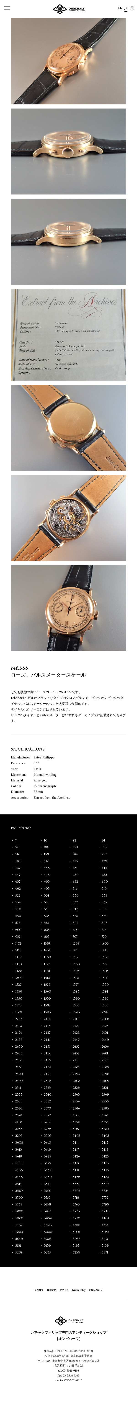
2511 (18, 1088)
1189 (47, 943)
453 (104, 875)
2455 (18, 1053)
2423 (105, 1026)
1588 (105, 1005)
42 (74, 840)
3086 (76, 1115)
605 (47, 930)
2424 (18, 1033)
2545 (76, 1095)
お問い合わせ (96, 1290)
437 (17, 868)
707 (75, 937)
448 (46, 875)
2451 (47, 1047)
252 (104, 854)
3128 (105, 1115)
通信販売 (51, 1290)
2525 (47, 1088)
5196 (105, 1246)
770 (104, 937)
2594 (19, 1115)
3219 (47, 1122)
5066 (76, 1239)
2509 (105, 1081)
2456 (47, 1053)
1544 (105, 991)
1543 (76, 991)
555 (104, 909)
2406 (105, 1019)
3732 (105, 1198)
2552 (47, 1101)
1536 (18, 991)
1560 (76, 999)
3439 (48, 1170)
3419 (18, 1156)
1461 (76, 957)
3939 (76, 1211)
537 (75, 902)
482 (75, 882)
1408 (105, 943)
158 (46, 854)
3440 (76, 1170)
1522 (18, 985)
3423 (47, 1156)
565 (46, 916)
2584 (76, 1108)
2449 (105, 1040)
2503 (47, 1081)
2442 (76, 1040)
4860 (19, 1232)
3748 (76, 1204)
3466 (76, 1177)
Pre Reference (21, 828)
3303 (48, 1136)
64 (103, 840)
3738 (47, 1204)
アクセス (64, 1290)
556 (18, 916)
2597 (47, 1115)
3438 (19, 1170)
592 (75, 923)
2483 (47, 1067)
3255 (18, 1129)
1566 (105, 999)
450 (75, 875)
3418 (105, 1150)
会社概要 (39, 1290)
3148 (18, 1122)
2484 (76, 1067)
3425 (105, 1156)
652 (18, 937)
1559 (47, 999)
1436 (76, 950)
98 (46, 847)
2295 (18, 1019)
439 (75, 868)
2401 (47, 1019)
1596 (76, 1012)
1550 (18, 999)
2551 (18, 1101)
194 (75, 854)
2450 (19, 1047)
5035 (105, 1232)
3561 (76, 1184)
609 (76, 930)
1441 (105, 950)
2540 (47, 1095)
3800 (19, 1211)
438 (46, 868)
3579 (105, 1184)
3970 (76, 1218)
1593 (47, 1012)
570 (75, 916)
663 (46, 937)
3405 (105, 1136)
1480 (76, 964)
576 (17, 923)
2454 (105, 1047)
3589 (19, 1191)
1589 (18, 1012)
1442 (18, 957)
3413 (105, 1143)
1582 (47, 1005)
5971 (105, 1252)
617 (104, 930)
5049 (19, 1239)
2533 (18, 1095)
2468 (18, 1060)
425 (75, 861)
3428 (18, 1163)
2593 (105, 1108)
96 (17, 847)
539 (104, 902)
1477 (47, 964)
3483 (105, 1177)
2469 (47, 1060)
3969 (48, 1218)
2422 (76, 1026)
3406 (19, 1143)
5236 (76, 1252)
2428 (76, 1033)
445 (104, 868)
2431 (105, 1033)
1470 (18, 964)
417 (46, 861)
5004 (76, 1232)
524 (46, 895)
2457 (76, 1053)
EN (120, 8)
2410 (18, 1026)
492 (18, 889)
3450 (48, 1177)
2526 (76, 1088)
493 (47, 889)
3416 (47, 1150)
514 (75, 889)
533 (104, 895)
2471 (76, 1060)
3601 (47, 1191)
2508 (76, 1081)
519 (104, 889)
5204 (19, 1252)
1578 (18, 1005)
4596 (48, 1225)
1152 (18, 943)
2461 (105, 1053)
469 (47, 882)
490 (105, 882)
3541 (47, 1184)
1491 (47, 971)
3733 (18, 1204)
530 (75, 895)
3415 (18, 1150)
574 (104, 916)
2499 (19, 1081)
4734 (105, 1225)
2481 (18, 1067)
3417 (76, 1150)
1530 (105, 985)
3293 (19, 1136)
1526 (47, 985)
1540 (47, 991)
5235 (47, 1252)
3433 (105, 1163)
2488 (105, 1067)
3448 (19, 1177)
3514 (18, 1184)
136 (104, 847)
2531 (105, 1088)
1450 (47, 957)
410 (17, 861)
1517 (104, 978)
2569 (19, 1108)
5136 (47, 1246)
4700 (76, 1225)
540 (18, 909)
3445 (105, 1170)
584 (46, 923)
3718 (76, 1198)
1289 (76, 943)
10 (45, 840)
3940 (105, 1211)
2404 (76, 1019)
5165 (76, 1246)
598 (104, 923)
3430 (76, 1163)
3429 (47, 1163)
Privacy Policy (78, 1290)
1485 (105, 964)
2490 (19, 1074)
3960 (19, 1218)
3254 (105, 1122)
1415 (18, 950)
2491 (47, 1074)
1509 (18, 978)
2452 (76, 1047)
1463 (105, 957)
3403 (76, 1136)
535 (46, 902)
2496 (105, 1074)
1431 (47, 950)
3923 (47, 1211)
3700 (19, 1198)
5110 (105, 1239)
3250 (76, 1122)
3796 (105, 1204)
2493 (76, 1074)
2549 (105, 1095)
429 (104, 861)
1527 (76, 985)
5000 (48, 1232)
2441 (47, 1040)
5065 (48, 1239)
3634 (105, 1191)
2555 (105, 1101)
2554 (76, 1101)
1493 (76, 971)
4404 (105, 1218)
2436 (18, 1040)
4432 (18, 1225)
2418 (47, 1026)
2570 (47, 1108)
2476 (105, 1060)
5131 (18, 1246)
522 (17, 895)
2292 (105, 1012)
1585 (76, 1005)
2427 (47, 1033)
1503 (105, 971)
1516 (76, 978)
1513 (47, 978)
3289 (105, 1129)
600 (18, 930)
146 (17, 854)
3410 (47, 1143)
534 (18, 902)
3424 (76, 1156)
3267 (76, 1129)
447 (17, 875)
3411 (76, 1143)
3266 (47, 1129)
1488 (18, 971)
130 (75, 847)
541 (46, 909)
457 (17, 882)
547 (75, 909)
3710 (47, 1198)
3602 (76, 1191)
